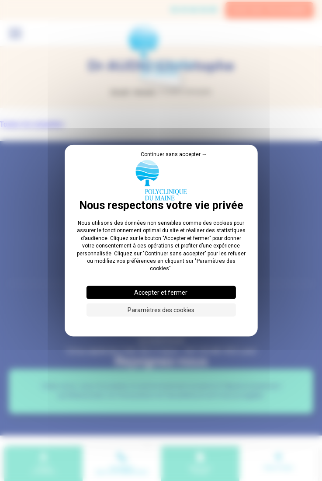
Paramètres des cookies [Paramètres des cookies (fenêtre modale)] (161, 309)
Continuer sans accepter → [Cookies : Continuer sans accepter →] (174, 154)
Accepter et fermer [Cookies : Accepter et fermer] (160, 292)
